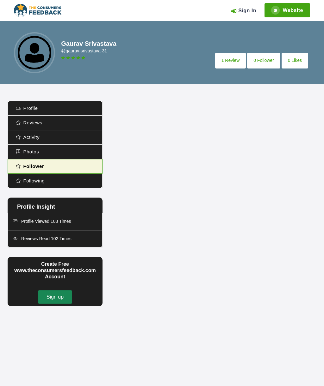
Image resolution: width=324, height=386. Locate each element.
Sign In (243, 11)
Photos (27, 151)
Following (30, 180)
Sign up (55, 297)
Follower (30, 166)
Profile (27, 108)
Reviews (29, 122)
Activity (28, 137)
